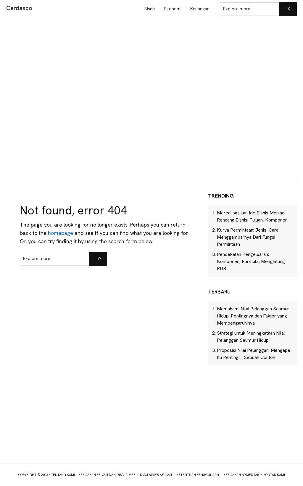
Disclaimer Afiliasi (156, 475)
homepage (60, 233)
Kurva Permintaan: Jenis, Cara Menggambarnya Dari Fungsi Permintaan (247, 237)
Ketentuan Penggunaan (197, 475)
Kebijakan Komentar (241, 475)
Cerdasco (19, 8)
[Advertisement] (252, 133)
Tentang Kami (63, 475)
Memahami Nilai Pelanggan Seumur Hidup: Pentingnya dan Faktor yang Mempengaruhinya (253, 316)
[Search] (287, 9)
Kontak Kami (274, 475)
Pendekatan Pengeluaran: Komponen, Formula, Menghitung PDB (251, 261)
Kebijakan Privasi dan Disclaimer (107, 475)
